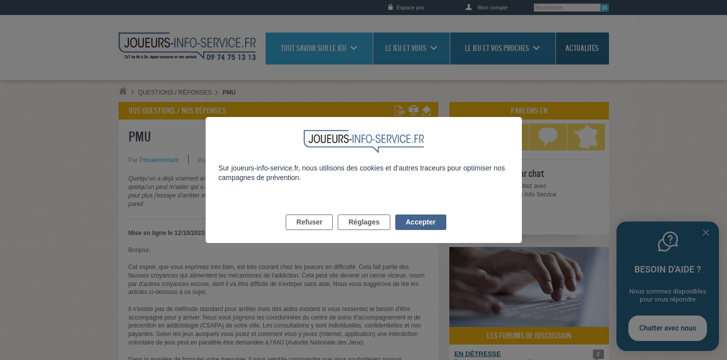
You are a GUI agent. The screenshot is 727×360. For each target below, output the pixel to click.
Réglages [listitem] (363, 234)
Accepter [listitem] (421, 234)
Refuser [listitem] (309, 234)
